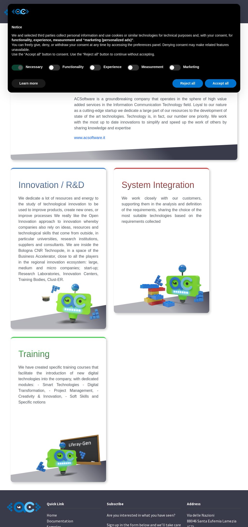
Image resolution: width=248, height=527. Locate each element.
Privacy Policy (198, 479)
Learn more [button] (28, 83)
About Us (54, 462)
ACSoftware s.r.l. (47, 514)
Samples (54, 456)
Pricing (53, 474)
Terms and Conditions (203, 486)
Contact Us (56, 468)
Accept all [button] (221, 83)
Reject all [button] (187, 83)
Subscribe (119, 473)
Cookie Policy (221, 479)
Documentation (60, 450)
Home (52, 444)
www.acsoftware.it (89, 155)
